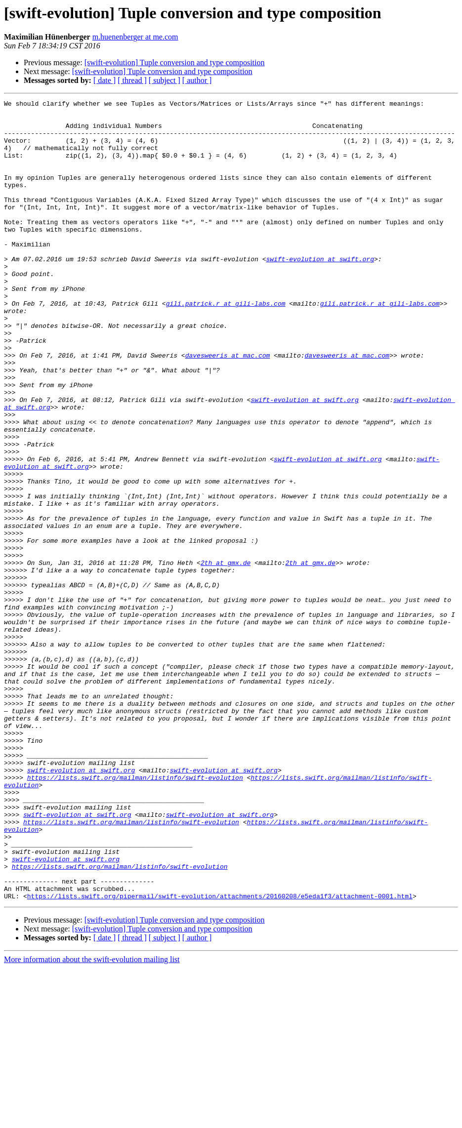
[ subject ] (164, 80)
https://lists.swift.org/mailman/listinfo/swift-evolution (135, 913)
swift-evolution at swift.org (320, 291)
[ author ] (197, 80)
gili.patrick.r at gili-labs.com (226, 344)
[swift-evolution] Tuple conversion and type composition (174, 62)
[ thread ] (132, 80)
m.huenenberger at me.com (135, 37)
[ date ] (104, 80)
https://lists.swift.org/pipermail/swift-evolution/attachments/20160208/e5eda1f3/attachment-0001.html (220, 1055)
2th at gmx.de (226, 655)
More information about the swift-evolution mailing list (92, 1119)
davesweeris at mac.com (227, 407)
